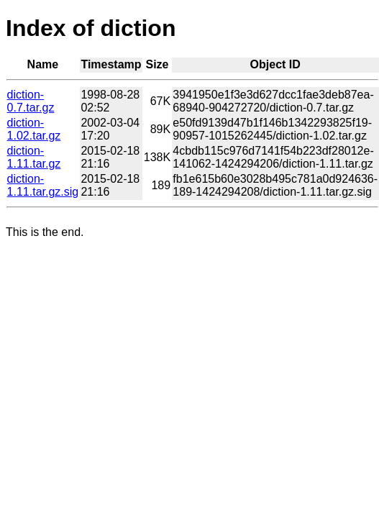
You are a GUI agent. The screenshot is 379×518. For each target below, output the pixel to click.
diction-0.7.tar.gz (31, 101)
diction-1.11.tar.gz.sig (43, 185)
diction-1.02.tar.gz (34, 129)
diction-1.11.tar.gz (34, 157)
